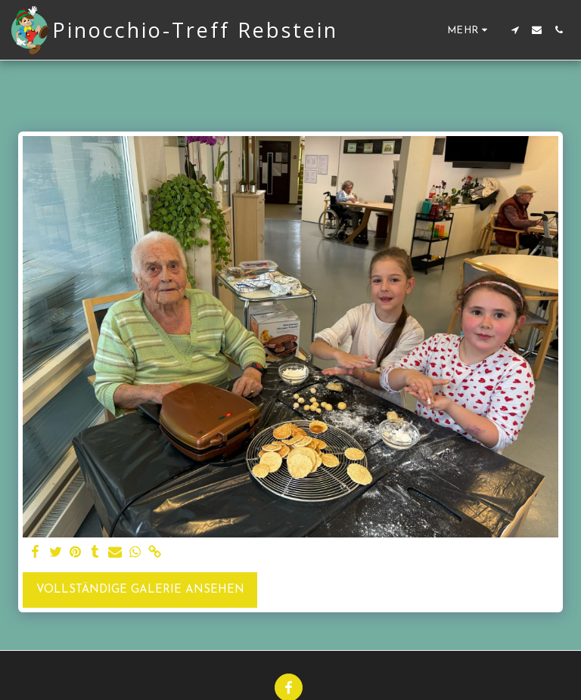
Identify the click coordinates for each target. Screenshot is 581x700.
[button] (515, 30)
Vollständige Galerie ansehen (140, 590)
